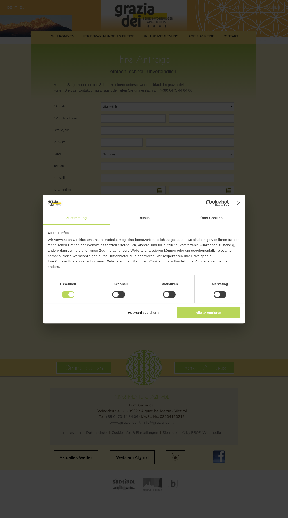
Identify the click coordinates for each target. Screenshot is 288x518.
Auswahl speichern (143, 312)
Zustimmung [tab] (76, 218)
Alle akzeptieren (208, 312)
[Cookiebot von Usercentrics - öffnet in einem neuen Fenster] (209, 203)
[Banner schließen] (238, 203)
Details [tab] (144, 218)
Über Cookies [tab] (211, 218)
